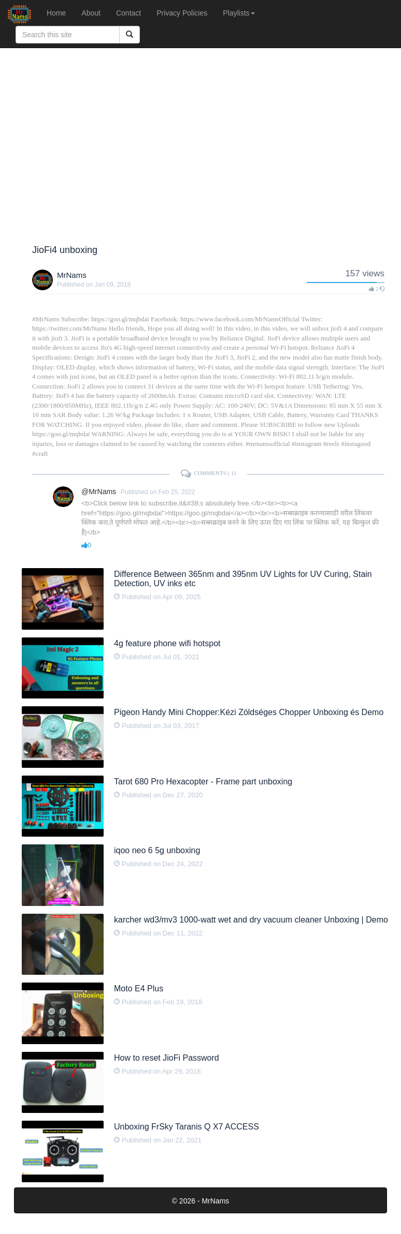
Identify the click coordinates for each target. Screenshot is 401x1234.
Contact (128, 13)
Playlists (238, 13)
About (91, 13)
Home (56, 13)
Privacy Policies (181, 13)
